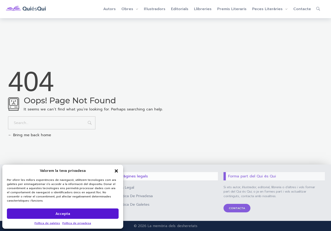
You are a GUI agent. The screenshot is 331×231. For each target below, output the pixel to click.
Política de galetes (47, 223)
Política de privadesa (76, 223)
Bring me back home (29, 135)
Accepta (62, 213)
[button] (116, 170)
